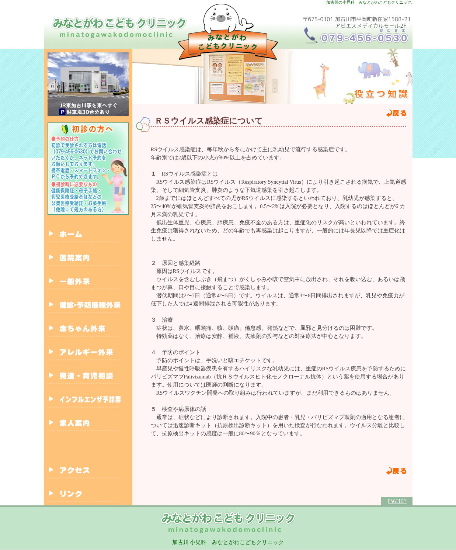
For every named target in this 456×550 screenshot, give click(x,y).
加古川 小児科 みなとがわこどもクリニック (228, 542)
